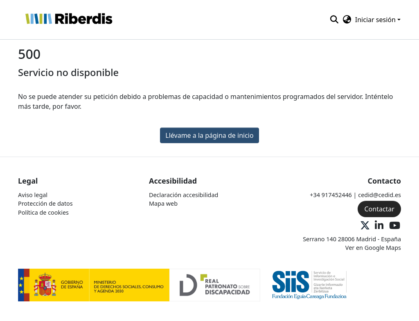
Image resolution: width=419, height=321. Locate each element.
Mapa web (163, 203)
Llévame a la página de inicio (209, 135)
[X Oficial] (365, 225)
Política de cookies (43, 212)
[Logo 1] (139, 284)
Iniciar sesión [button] (376, 19)
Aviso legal (32, 195)
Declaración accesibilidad (183, 195)
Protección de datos (45, 203)
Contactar (379, 208)
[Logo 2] (309, 284)
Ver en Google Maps (373, 247)
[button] (68, 19)
